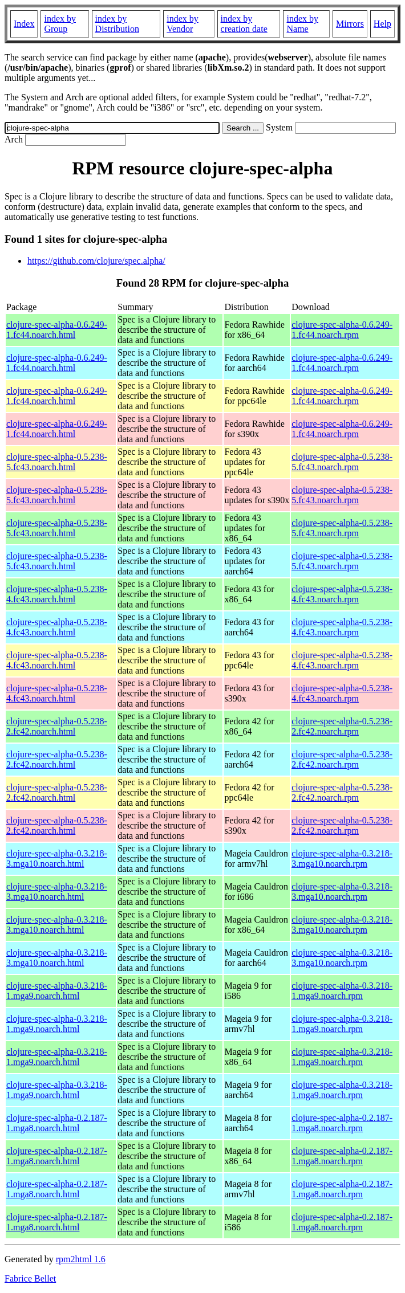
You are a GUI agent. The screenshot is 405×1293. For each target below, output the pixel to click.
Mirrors (350, 23)
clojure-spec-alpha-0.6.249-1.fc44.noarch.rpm (341, 330)
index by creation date (244, 24)
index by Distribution (117, 24)
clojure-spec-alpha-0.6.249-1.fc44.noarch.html (56, 330)
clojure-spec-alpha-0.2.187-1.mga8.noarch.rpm (341, 1123)
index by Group (60, 24)
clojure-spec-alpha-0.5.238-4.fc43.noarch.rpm (341, 594)
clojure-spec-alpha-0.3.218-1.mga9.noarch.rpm (341, 991)
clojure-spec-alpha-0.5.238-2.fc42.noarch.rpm (341, 726)
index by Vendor (183, 24)
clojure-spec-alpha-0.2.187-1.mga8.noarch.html (56, 1123)
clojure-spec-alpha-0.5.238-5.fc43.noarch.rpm (341, 462)
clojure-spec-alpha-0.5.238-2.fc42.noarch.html (56, 726)
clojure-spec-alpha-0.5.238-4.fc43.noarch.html (56, 594)
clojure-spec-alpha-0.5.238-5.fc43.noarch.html (56, 462)
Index (24, 23)
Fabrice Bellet (30, 1278)
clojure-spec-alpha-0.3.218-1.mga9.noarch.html (56, 991)
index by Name (302, 24)
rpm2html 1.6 (81, 1259)
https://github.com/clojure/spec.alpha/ (96, 261)
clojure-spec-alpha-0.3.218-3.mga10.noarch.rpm (341, 858)
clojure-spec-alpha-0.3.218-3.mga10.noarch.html (56, 858)
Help (382, 23)
